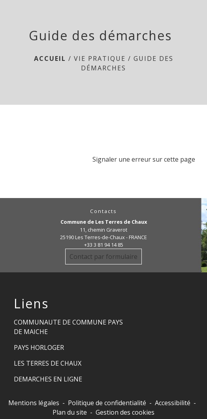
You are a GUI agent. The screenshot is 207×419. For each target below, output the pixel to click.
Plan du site (70, 412)
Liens (31, 303)
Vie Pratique (100, 58)
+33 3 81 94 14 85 (103, 244)
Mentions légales (33, 402)
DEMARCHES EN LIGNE (48, 379)
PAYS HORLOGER (39, 347)
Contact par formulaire (103, 256)
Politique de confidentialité (107, 402)
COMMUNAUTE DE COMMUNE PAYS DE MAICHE (68, 327)
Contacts (103, 211)
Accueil (50, 58)
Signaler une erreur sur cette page (143, 159)
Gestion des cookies (125, 412)
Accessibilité (172, 402)
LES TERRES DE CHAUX (47, 363)
